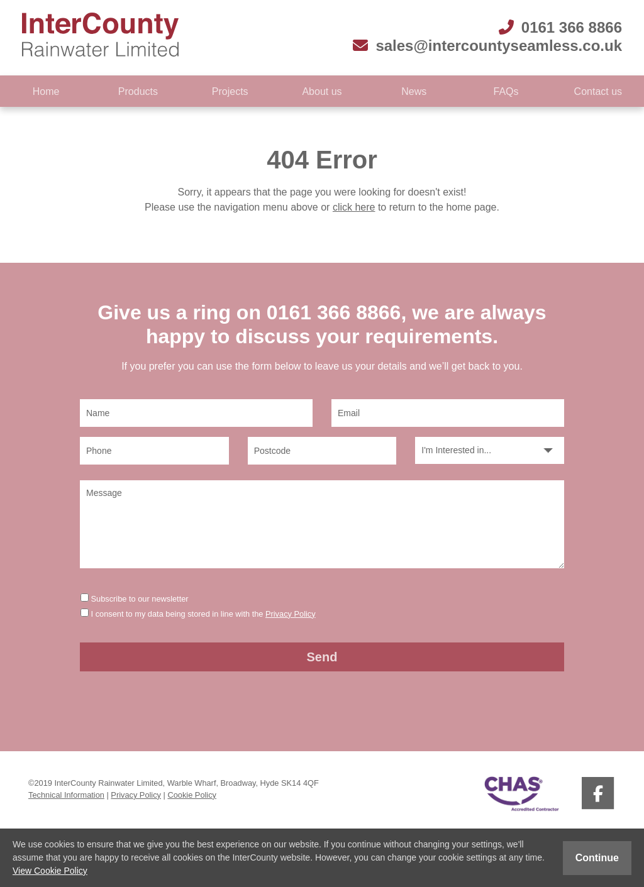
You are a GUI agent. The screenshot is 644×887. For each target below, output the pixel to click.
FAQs (506, 91)
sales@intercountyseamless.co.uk (487, 45)
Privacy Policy (290, 614)
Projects (230, 91)
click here (354, 207)
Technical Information (66, 795)
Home (46, 91)
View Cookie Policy (50, 871)
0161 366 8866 (560, 27)
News (413, 91)
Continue (597, 857)
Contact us (598, 91)
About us (321, 91)
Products (138, 91)
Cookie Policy (191, 795)
